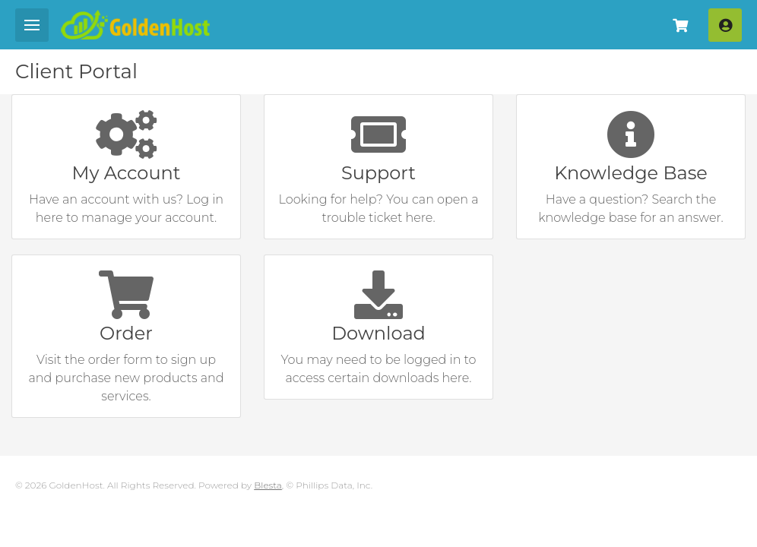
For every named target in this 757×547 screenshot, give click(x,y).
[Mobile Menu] (32, 25)
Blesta (268, 485)
